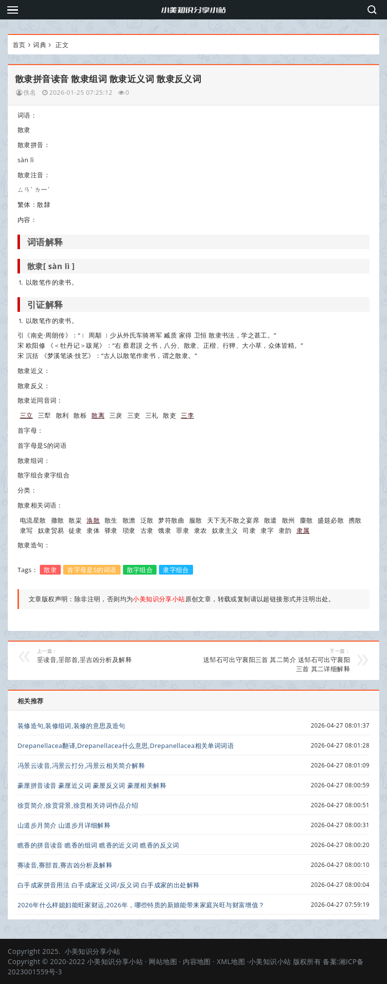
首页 (19, 44)
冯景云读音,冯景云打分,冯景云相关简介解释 (81, 765)
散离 (98, 415)
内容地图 (197, 961)
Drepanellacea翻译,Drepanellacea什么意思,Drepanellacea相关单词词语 (126, 745)
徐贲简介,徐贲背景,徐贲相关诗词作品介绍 (78, 805)
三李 (187, 415)
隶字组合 (176, 569)
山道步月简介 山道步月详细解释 (64, 825)
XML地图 (231, 961)
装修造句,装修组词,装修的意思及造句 (71, 725)
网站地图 (163, 961)
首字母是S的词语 (91, 569)
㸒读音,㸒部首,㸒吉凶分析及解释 (111, 655)
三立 (26, 415)
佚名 (29, 92)
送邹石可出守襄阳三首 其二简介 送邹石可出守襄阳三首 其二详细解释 (276, 660)
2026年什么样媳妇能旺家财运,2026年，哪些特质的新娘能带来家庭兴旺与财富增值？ (141, 904)
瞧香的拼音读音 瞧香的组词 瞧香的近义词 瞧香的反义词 (98, 845)
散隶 (50, 569)
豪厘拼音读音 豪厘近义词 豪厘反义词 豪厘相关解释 (92, 785)
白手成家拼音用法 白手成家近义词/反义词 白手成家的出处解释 (109, 885)
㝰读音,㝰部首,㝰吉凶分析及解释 (65, 865)
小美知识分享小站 (93, 951)
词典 (39, 44)
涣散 (93, 520)
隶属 (303, 530)
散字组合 (140, 569)
